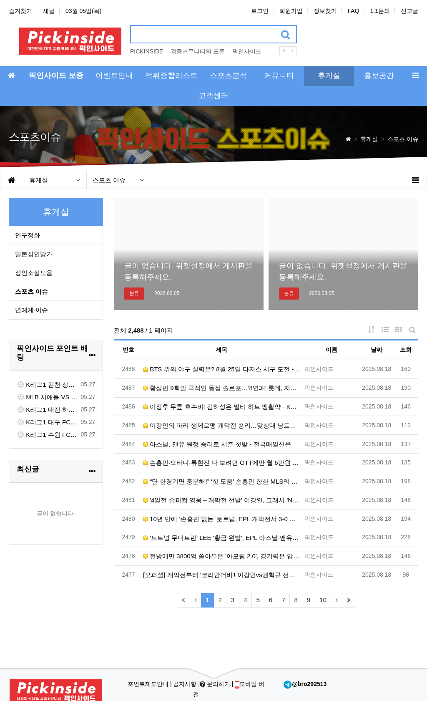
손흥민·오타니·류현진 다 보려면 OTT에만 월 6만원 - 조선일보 (221, 462)
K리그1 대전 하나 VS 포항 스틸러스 (47, 409)
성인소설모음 (34, 272)
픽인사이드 (246, 51)
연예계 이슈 (31, 309)
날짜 (376, 349)
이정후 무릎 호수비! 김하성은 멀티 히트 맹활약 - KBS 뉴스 (221, 406)
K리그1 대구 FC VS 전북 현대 (47, 422)
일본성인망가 (34, 253)
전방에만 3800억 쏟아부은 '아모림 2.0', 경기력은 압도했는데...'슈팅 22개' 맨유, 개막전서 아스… (221, 556)
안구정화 (27, 235)
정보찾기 (325, 11)
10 (323, 599)
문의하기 (216, 684)
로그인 (260, 11)
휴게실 (54, 180)
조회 (406, 349)
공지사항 (185, 684)
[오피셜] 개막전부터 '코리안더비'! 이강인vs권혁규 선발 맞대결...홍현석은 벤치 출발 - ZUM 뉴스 (221, 574)
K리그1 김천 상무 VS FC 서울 (47, 384)
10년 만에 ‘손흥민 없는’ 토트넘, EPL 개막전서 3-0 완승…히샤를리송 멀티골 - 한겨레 (221, 518)
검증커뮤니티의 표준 (198, 51)
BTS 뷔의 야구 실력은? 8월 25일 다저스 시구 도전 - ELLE (221, 369)
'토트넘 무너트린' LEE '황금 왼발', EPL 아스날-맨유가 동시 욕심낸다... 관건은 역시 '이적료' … (221, 537)
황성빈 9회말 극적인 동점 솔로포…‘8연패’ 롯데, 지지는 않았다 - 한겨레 (221, 387)
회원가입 (291, 11)
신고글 (409, 11)
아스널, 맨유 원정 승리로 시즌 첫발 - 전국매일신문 (217, 444)
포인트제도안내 (149, 684)
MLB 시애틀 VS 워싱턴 (47, 397)
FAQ (353, 11)
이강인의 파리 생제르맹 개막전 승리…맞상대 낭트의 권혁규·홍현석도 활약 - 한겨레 (221, 425)
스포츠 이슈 (118, 180)
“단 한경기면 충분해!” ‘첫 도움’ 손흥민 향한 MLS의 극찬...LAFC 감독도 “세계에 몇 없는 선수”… (221, 481)
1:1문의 (380, 11)
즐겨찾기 (20, 11)
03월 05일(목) (83, 11)
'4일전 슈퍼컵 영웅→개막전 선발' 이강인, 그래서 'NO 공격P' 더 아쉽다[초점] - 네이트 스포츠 (221, 500)
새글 (49, 11)
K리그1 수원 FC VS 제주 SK (47, 434)
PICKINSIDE (146, 51)
